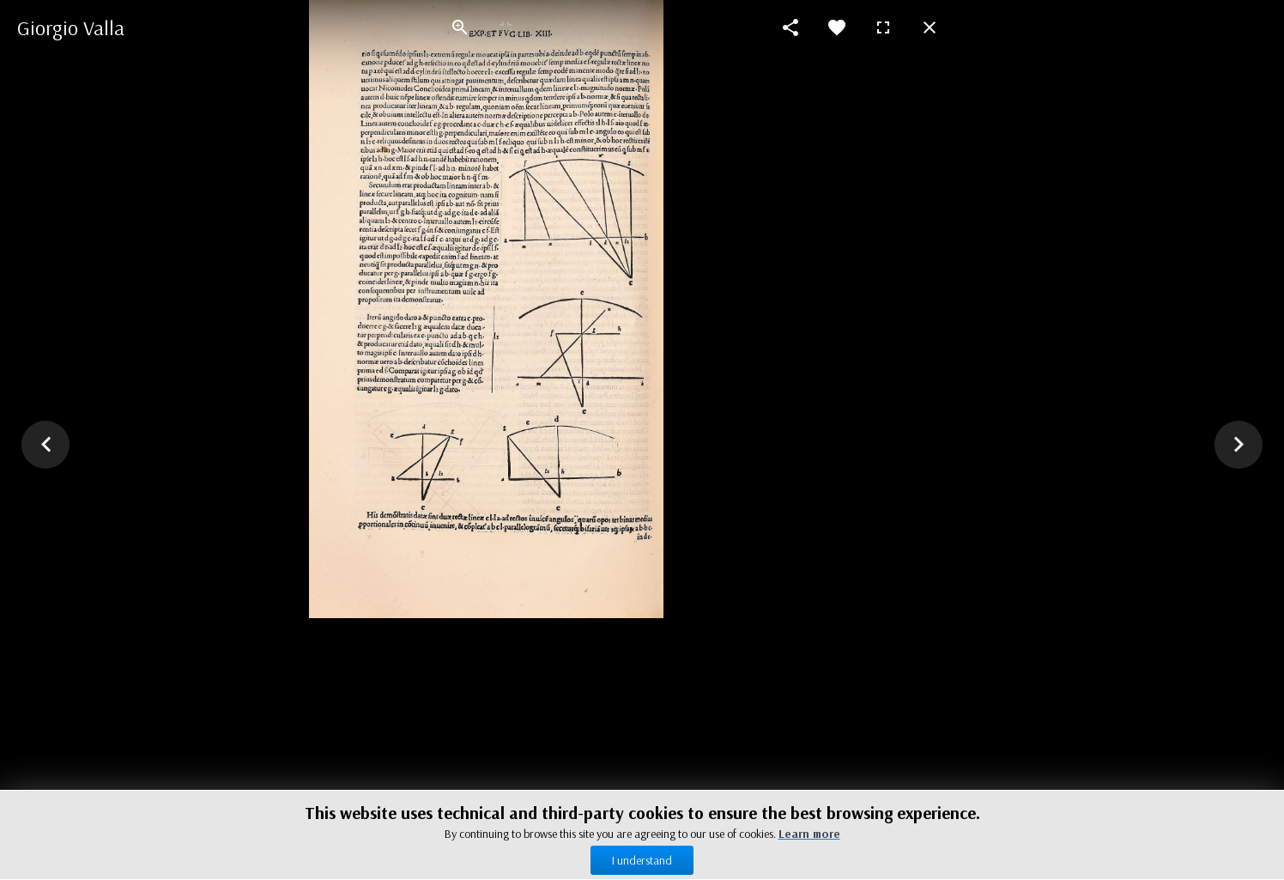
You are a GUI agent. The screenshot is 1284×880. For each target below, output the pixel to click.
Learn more (809, 833)
